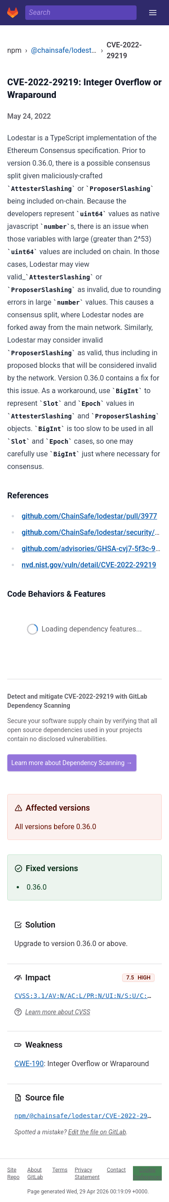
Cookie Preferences (147, 1173)
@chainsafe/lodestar (64, 50)
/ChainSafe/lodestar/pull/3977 (89, 516)
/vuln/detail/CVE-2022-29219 (89, 565)
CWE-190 (29, 1063)
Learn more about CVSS (57, 1012)
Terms (60, 1169)
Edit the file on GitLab (97, 1132)
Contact (116, 1169)
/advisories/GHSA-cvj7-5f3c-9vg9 (94, 548)
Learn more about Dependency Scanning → (71, 762)
